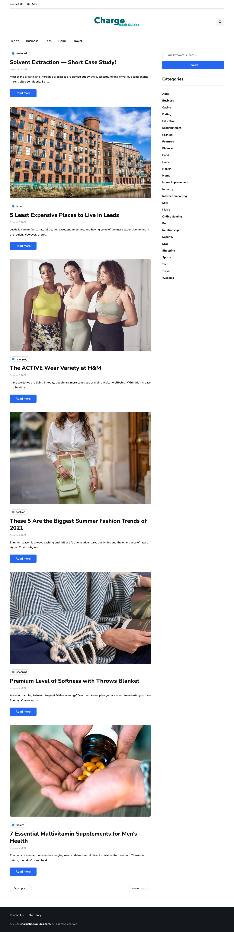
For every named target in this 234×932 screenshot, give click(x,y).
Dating (166, 114)
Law (165, 203)
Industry (167, 189)
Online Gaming (172, 216)
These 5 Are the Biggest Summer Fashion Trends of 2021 (78, 524)
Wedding (168, 278)
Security (167, 237)
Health (14, 41)
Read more (23, 93)
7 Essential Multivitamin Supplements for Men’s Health (73, 837)
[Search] (193, 55)
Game (166, 162)
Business (32, 41)
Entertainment (171, 128)
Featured (168, 141)
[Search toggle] (220, 22)
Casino (166, 107)
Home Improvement (175, 182)
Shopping (168, 250)
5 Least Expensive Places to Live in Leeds (64, 215)
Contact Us (16, 4)
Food (165, 155)
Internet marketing (174, 196)
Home (62, 41)
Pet (164, 223)
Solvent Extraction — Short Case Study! (63, 62)
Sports (166, 257)
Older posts (21, 888)
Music (166, 209)
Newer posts (139, 888)
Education (168, 121)
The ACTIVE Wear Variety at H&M (55, 368)
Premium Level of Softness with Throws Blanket (74, 681)
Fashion (167, 135)
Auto (165, 94)
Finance (167, 148)
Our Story (33, 4)
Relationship (170, 230)
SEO (165, 244)
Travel (77, 41)
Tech (48, 41)
